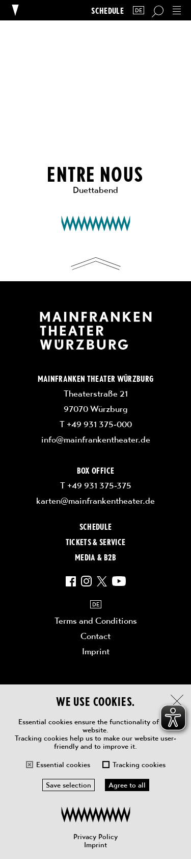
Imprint (95, 844)
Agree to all (127, 785)
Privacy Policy (95, 836)
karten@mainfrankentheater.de (95, 500)
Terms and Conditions (95, 620)
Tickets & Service (96, 541)
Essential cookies (63, 764)
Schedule (107, 10)
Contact (95, 636)
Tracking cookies (139, 764)
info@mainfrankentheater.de (95, 439)
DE (138, 10)
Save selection (68, 785)
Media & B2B (95, 556)
